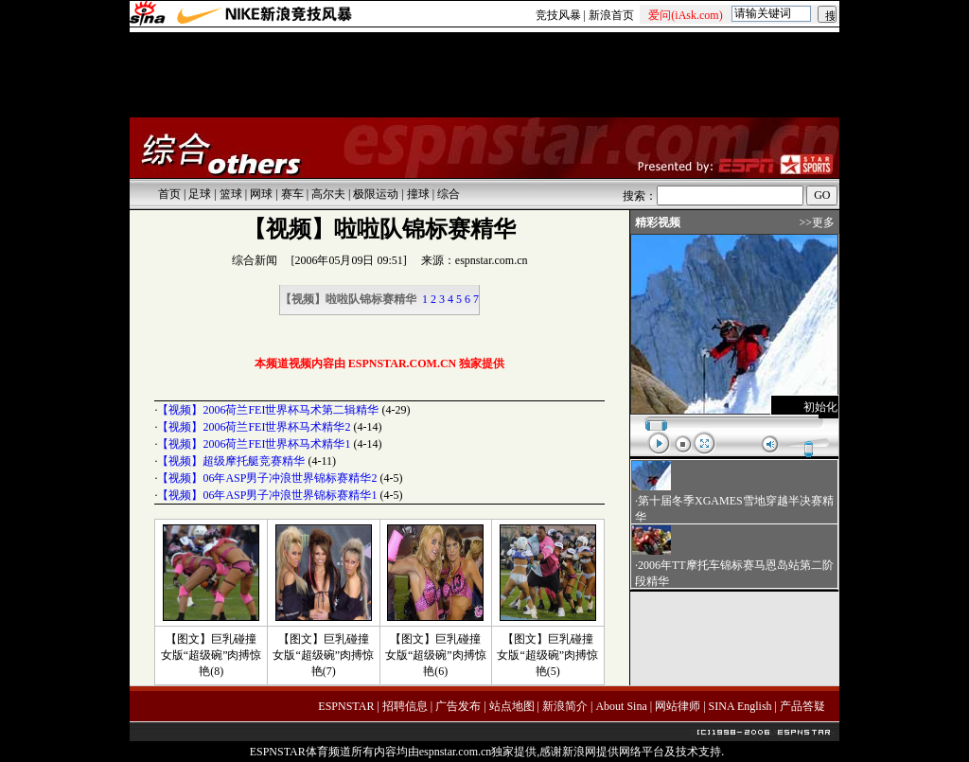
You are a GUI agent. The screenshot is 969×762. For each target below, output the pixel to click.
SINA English (740, 706)
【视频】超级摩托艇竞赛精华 (231, 461)
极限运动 (375, 194)
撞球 (418, 194)
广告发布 (458, 706)
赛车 (292, 194)
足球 (199, 194)
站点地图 (512, 706)
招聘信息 (405, 706)
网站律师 (677, 706)
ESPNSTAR (346, 706)
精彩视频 (657, 222)
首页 (169, 194)
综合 (448, 194)
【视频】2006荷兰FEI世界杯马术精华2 (253, 427)
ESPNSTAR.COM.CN (402, 363)
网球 (261, 194)
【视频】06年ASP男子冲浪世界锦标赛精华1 (267, 495)
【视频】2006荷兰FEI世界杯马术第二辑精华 (268, 409)
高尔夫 (328, 194)
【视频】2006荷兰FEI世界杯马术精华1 (253, 444)
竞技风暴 (558, 15)
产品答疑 (802, 706)
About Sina (620, 706)
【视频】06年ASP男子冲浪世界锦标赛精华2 (267, 478)
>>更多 (817, 222)
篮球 (231, 194)
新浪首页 (611, 15)
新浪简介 (565, 706)
